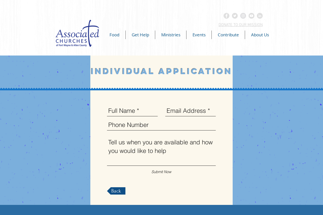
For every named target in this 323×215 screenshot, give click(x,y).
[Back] (116, 191)
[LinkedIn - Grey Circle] (260, 16)
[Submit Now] (161, 171)
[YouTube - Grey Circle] (251, 16)
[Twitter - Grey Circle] (235, 16)
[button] (114, 35)
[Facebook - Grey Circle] (226, 16)
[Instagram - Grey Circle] (243, 16)
